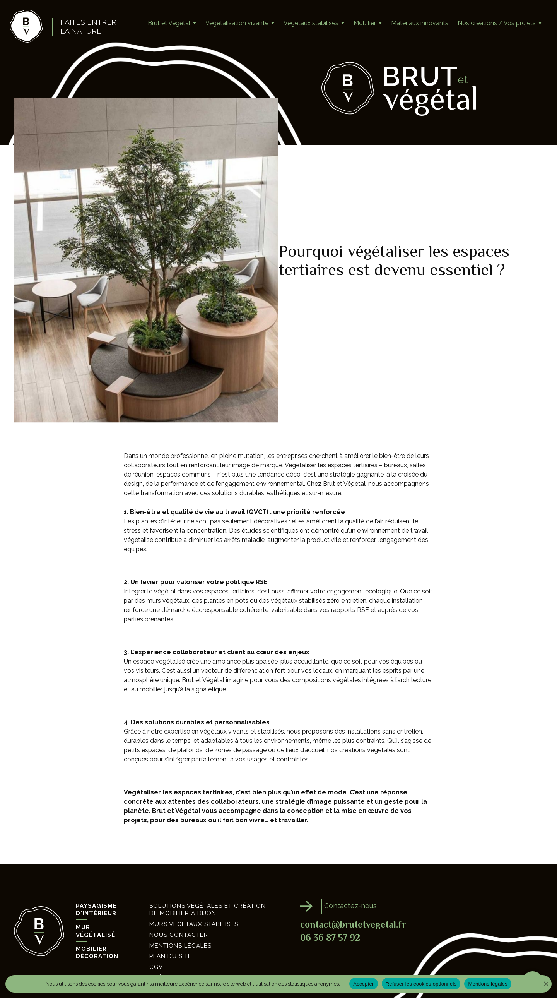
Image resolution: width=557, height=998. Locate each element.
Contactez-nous (355, 881)
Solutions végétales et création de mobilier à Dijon (207, 883)
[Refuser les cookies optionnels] (539, 984)
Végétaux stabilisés (311, 23)
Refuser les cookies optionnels (421, 984)
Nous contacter (178, 908)
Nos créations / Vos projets (497, 23)
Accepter (363, 984)
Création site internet (189, 951)
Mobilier (365, 23)
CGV (156, 941)
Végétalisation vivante (236, 23)
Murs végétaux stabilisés (193, 898)
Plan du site (170, 930)
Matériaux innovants (419, 23)
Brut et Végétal (169, 23)
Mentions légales (180, 919)
